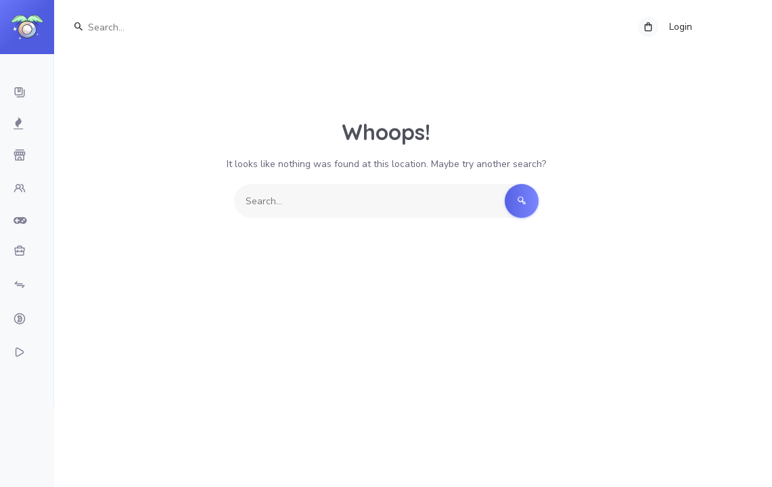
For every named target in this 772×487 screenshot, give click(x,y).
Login (680, 26)
